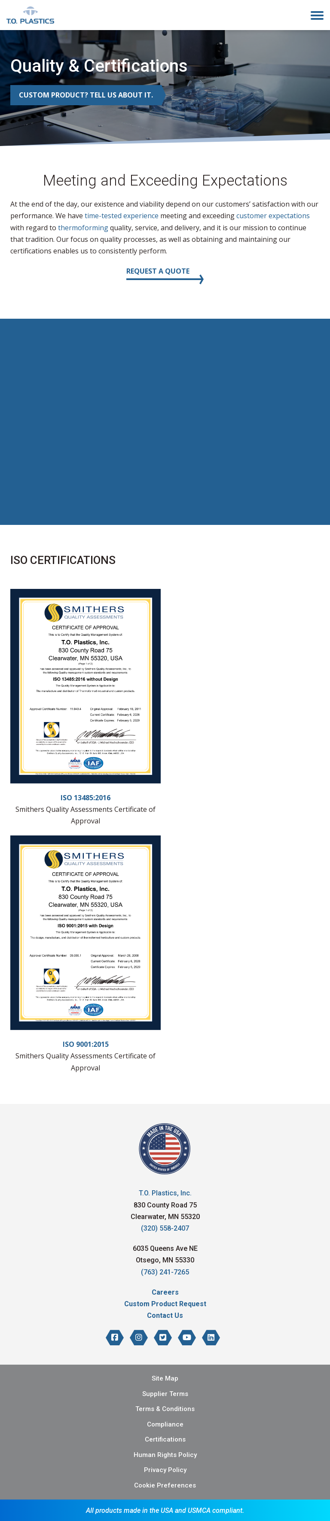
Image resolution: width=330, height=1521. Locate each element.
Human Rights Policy (165, 1455)
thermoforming (83, 227)
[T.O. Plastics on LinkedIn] (211, 1337)
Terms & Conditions (165, 1409)
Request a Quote (157, 271)
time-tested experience (121, 215)
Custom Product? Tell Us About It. (86, 95)
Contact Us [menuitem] (165, 1315)
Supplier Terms (165, 1394)
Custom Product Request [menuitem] (165, 1304)
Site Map (165, 1378)
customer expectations (273, 215)
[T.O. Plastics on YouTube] (187, 1337)
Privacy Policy (165, 1470)
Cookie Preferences (165, 1485)
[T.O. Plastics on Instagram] (139, 1337)
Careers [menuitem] (165, 1292)
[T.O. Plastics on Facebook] (115, 1337)
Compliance (165, 1424)
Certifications (165, 1439)
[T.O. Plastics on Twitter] (163, 1337)
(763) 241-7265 (165, 1272)
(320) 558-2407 (165, 1228)
